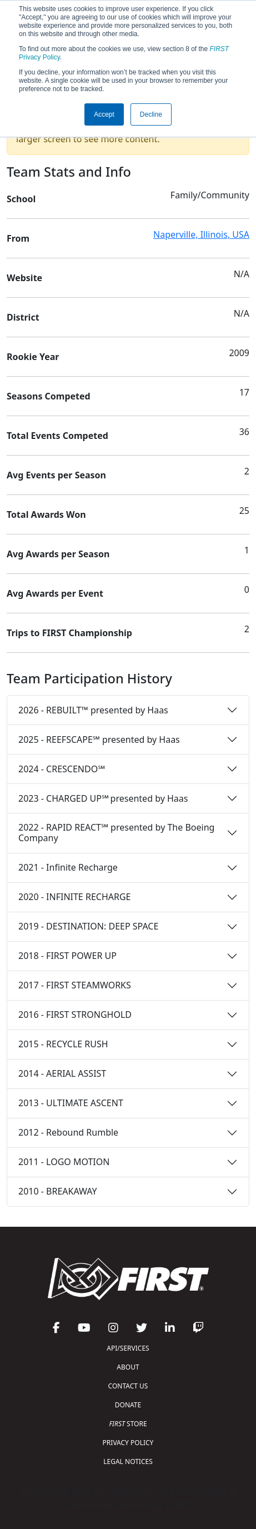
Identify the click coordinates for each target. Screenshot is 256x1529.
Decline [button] (151, 114)
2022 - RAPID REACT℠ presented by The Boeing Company (116, 832)
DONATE (128, 1405)
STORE (128, 1423)
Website (24, 278)
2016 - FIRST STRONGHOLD (75, 1014)
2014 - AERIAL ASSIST (62, 1073)
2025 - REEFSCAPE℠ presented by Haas (99, 739)
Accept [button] (104, 114)
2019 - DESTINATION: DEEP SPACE (88, 926)
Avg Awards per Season (58, 554)
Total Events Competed (57, 435)
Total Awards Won (46, 514)
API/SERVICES (128, 1348)
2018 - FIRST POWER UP (67, 956)
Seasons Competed (49, 396)
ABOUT (128, 1367)
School (21, 199)
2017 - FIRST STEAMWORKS (74, 985)
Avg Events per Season (56, 475)
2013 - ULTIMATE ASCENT (70, 1103)
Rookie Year (33, 357)
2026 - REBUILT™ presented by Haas (93, 710)
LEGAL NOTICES (128, 1461)
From (18, 238)
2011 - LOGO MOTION (63, 1162)
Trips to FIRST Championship (69, 633)
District (23, 317)
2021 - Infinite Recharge (68, 867)
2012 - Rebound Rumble (68, 1132)
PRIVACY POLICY (128, 1442)
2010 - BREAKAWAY (57, 1191)
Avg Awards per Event (55, 593)
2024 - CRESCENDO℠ (61, 769)
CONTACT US (128, 1386)
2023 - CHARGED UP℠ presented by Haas (103, 798)
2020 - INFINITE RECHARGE (74, 897)
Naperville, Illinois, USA (201, 234)
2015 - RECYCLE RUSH (63, 1044)
